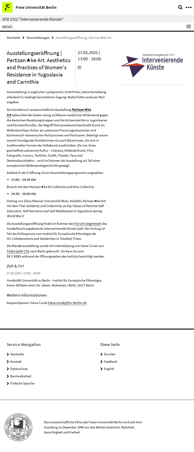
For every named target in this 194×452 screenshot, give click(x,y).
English (109, 366)
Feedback (110, 359)
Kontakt (16, 359)
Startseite (13, 37)
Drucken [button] (109, 351)
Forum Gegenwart (86, 222)
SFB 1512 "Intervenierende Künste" (32, 19)
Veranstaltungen (38, 37)
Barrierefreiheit (20, 373)
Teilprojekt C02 (17, 249)
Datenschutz (19, 366)
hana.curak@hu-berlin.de (66, 300)
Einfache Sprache (22, 381)
